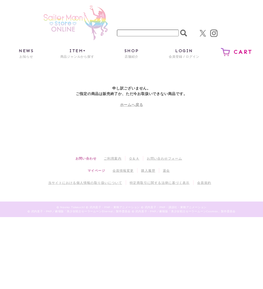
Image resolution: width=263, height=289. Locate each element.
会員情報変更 (123, 170)
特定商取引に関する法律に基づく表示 (160, 182)
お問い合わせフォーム (164, 158)
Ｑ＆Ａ (134, 158)
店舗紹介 (131, 53)
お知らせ (26, 53)
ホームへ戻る (131, 104)
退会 (166, 170)
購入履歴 (148, 170)
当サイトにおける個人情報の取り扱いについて (85, 182)
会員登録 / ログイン (184, 53)
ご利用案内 (112, 158)
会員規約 (204, 182)
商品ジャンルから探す (77, 53)
